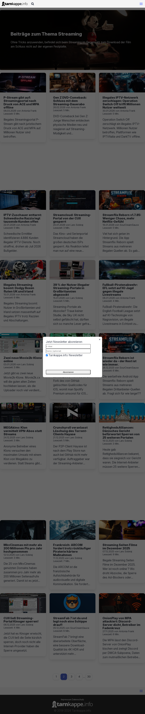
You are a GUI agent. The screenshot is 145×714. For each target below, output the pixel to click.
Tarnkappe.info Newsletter (66, 355)
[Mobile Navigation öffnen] (141, 4)
